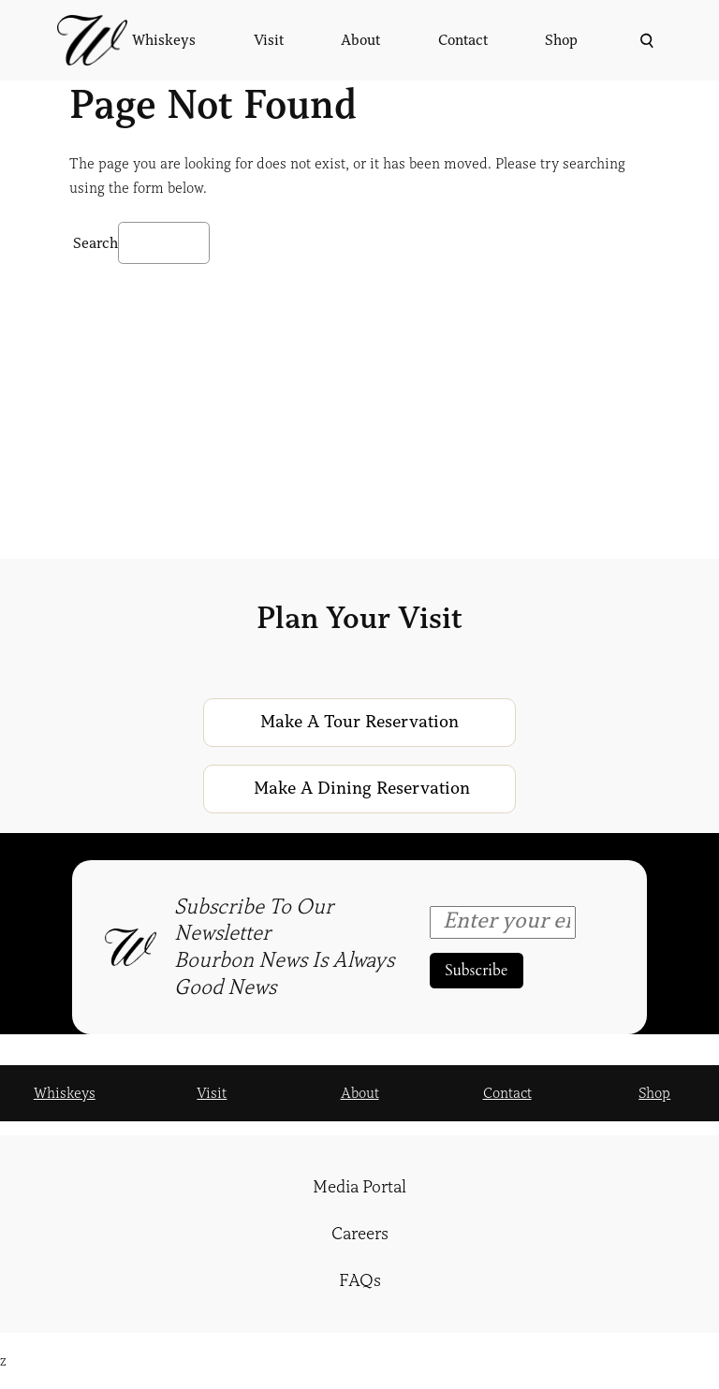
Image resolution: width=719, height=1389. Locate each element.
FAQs (360, 1280)
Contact (507, 1093)
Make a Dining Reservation (362, 788)
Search (95, 243)
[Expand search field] (645, 41)
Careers (360, 1233)
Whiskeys (64, 1093)
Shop (654, 1093)
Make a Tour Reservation (359, 721)
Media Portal (359, 1187)
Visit (212, 1093)
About (360, 1093)
